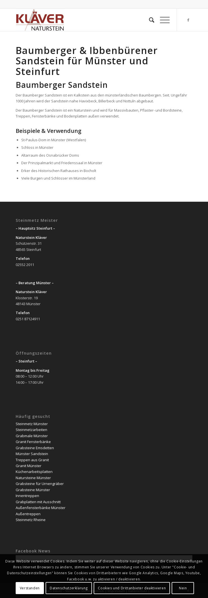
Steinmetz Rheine (31, 519)
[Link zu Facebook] (188, 20)
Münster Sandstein (32, 453)
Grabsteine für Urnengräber (40, 483)
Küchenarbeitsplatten (34, 471)
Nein (183, 588)
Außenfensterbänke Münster (40, 507)
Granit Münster (28, 465)
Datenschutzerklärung (69, 588)
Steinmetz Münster (32, 423)
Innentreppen (27, 495)
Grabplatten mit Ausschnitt (38, 501)
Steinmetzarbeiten (31, 429)
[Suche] (148, 20)
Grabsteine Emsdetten (35, 447)
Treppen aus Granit (32, 459)
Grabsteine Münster (33, 489)
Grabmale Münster (32, 435)
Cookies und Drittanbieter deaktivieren (132, 588)
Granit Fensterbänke (33, 441)
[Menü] (162, 20)
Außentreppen (28, 513)
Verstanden (30, 588)
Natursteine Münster (33, 477)
